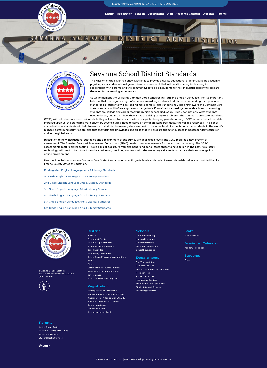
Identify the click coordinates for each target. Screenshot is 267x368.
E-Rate (91, 264)
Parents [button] (222, 13)
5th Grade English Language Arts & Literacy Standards (77, 201)
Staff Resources (192, 235)
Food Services (143, 273)
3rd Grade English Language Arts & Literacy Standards (77, 189)
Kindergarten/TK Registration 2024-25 (106, 298)
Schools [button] (140, 13)
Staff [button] (170, 13)
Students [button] (208, 13)
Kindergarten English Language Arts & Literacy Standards (79, 170)
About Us (92, 235)
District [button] (109, 13)
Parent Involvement (48, 334)
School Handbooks (97, 305)
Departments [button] (156, 13)
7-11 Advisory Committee (99, 253)
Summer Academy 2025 (99, 312)
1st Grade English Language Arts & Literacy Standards (77, 176)
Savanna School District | (110, 359)
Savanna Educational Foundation (104, 271)
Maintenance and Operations (150, 283)
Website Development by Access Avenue (147, 359)
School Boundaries (145, 250)
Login (44, 345)
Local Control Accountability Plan (104, 268)
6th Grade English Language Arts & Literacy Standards (77, 208)
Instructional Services (146, 280)
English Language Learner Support (153, 269)
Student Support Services (148, 287)
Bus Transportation (145, 262)
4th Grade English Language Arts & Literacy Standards (77, 195)
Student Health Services (50, 338)
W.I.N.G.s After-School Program (102, 278)
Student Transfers (96, 308)
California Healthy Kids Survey (53, 331)
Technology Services (146, 291)
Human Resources (145, 276)
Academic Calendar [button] (188, 13)
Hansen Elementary (145, 239)
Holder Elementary (145, 243)
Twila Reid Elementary (147, 246)
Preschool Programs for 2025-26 (103, 301)
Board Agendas (95, 250)
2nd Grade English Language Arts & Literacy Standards (77, 182)
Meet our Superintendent (100, 243)
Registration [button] (124, 13)
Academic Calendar (194, 248)
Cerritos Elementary (145, 235)
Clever (188, 260)
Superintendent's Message (101, 246)
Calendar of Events (97, 239)
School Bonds (94, 275)
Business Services (145, 266)
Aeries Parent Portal (49, 327)
